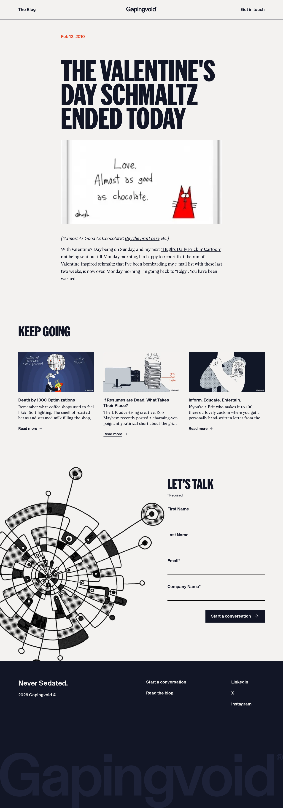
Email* (173, 560)
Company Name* (184, 586)
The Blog (27, 9)
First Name (178, 509)
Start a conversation (235, 616)
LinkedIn (239, 682)
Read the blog (159, 693)
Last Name (178, 534)
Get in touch (253, 9)
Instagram (241, 704)
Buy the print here (142, 238)
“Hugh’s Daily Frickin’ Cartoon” (191, 249)
